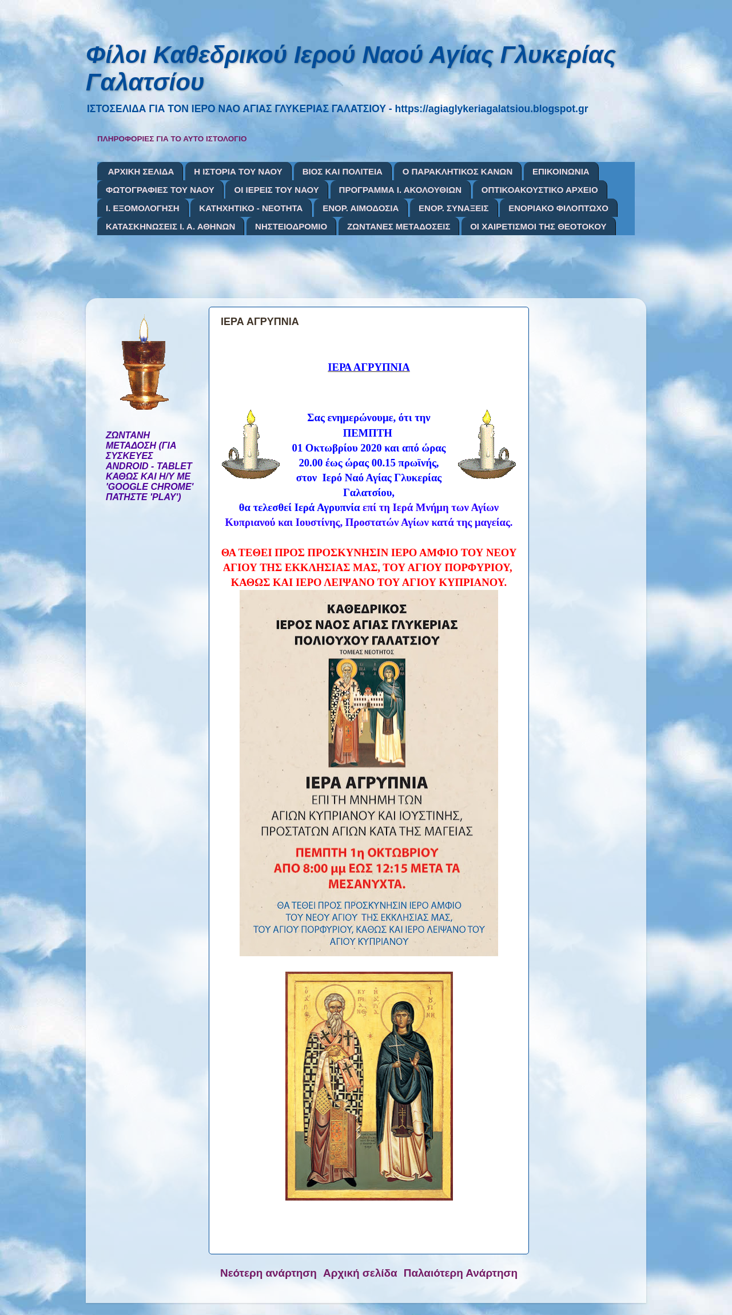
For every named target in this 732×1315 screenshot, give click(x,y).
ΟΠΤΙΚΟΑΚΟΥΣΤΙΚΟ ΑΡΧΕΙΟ (540, 190)
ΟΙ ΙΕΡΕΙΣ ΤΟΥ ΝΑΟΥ (276, 190)
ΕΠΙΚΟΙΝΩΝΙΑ (561, 171)
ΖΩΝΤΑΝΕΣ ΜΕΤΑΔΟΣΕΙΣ (399, 226)
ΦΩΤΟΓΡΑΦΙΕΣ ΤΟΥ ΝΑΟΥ (160, 190)
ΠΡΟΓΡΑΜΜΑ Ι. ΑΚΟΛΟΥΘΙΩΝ (400, 190)
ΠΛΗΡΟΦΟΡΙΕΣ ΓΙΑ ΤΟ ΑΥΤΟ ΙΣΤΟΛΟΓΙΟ (172, 138)
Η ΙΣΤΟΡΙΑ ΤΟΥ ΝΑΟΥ (238, 171)
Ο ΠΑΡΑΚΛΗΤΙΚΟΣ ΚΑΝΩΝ (458, 171)
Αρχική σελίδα (360, 1273)
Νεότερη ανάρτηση (268, 1273)
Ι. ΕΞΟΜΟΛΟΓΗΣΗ (143, 208)
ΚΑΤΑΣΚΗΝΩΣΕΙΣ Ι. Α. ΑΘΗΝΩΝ (170, 226)
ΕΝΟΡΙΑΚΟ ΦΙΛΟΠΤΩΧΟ (558, 208)
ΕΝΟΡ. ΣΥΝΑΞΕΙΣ (453, 208)
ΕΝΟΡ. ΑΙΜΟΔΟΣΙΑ (361, 208)
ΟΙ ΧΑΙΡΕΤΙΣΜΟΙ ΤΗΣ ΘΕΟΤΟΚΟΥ (538, 226)
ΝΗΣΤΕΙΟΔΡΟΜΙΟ (291, 226)
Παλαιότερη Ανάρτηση (461, 1273)
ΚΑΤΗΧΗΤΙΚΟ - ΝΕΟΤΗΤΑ (251, 208)
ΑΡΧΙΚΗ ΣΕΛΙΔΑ (141, 171)
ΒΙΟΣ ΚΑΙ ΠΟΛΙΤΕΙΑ (343, 171)
